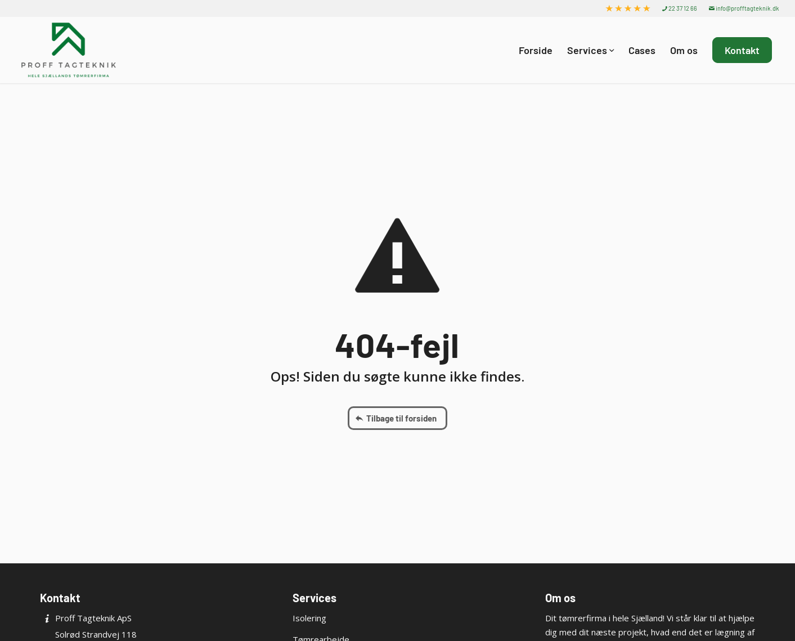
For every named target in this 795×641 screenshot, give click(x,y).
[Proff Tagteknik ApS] (69, 50)
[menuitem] (628, 9)
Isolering (309, 618)
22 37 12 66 (679, 8)
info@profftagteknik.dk (744, 8)
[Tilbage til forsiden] (397, 418)
